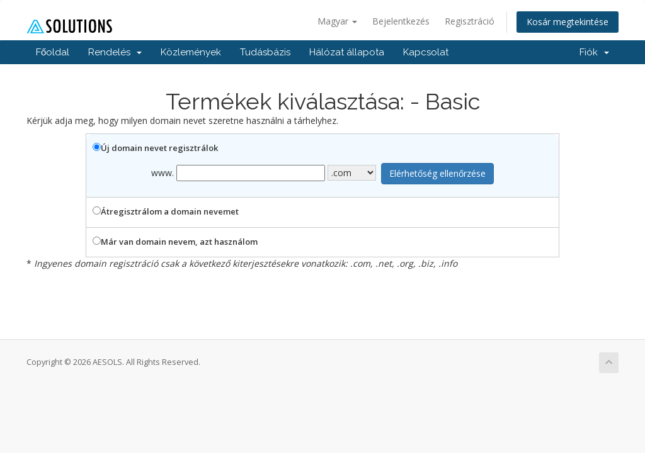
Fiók (594, 52)
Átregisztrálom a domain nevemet (166, 211)
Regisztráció (469, 21)
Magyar (337, 21)
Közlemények (191, 52)
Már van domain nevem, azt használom (175, 241)
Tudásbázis (265, 52)
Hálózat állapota (346, 52)
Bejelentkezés (401, 21)
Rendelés (115, 52)
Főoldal (52, 52)
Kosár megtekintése (567, 22)
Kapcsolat (425, 52)
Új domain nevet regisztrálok (155, 148)
